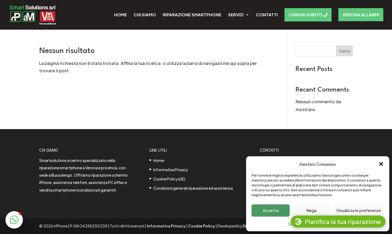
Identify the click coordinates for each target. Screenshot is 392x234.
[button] (381, 164)
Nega (311, 210)
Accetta (271, 210)
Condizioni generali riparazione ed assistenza (193, 188)
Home (158, 160)
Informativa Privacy (170, 169)
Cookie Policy (201, 225)
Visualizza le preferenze (358, 210)
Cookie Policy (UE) (169, 178)
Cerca (344, 50)
